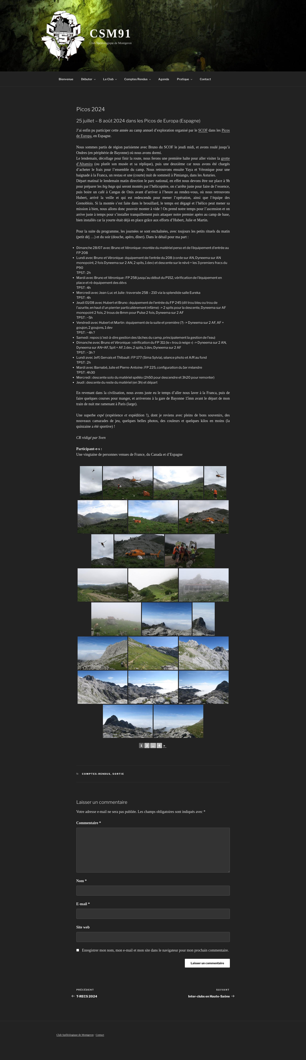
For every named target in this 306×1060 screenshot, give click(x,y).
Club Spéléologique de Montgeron (75, 1034)
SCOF (203, 130)
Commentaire (88, 823)
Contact (205, 79)
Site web (83, 927)
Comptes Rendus (137, 79)
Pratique (185, 79)
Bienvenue (66, 79)
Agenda (163, 79)
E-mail (83, 904)
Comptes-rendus (96, 773)
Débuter (88, 79)
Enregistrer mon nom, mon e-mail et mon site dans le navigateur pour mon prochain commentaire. (155, 950)
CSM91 (111, 33)
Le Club (110, 79)
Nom (81, 881)
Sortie (118, 773)
